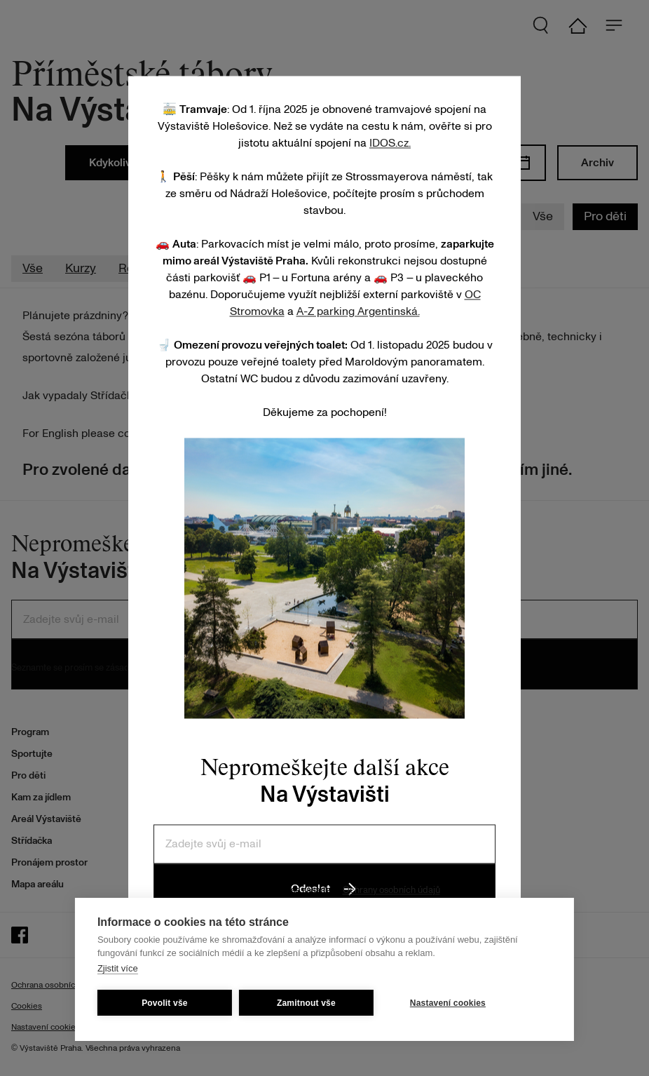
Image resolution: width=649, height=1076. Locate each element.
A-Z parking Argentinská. (358, 311)
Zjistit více (117, 968)
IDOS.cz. (390, 143)
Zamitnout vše (306, 1003)
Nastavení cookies (448, 1003)
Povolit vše (165, 1003)
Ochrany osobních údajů (391, 890)
